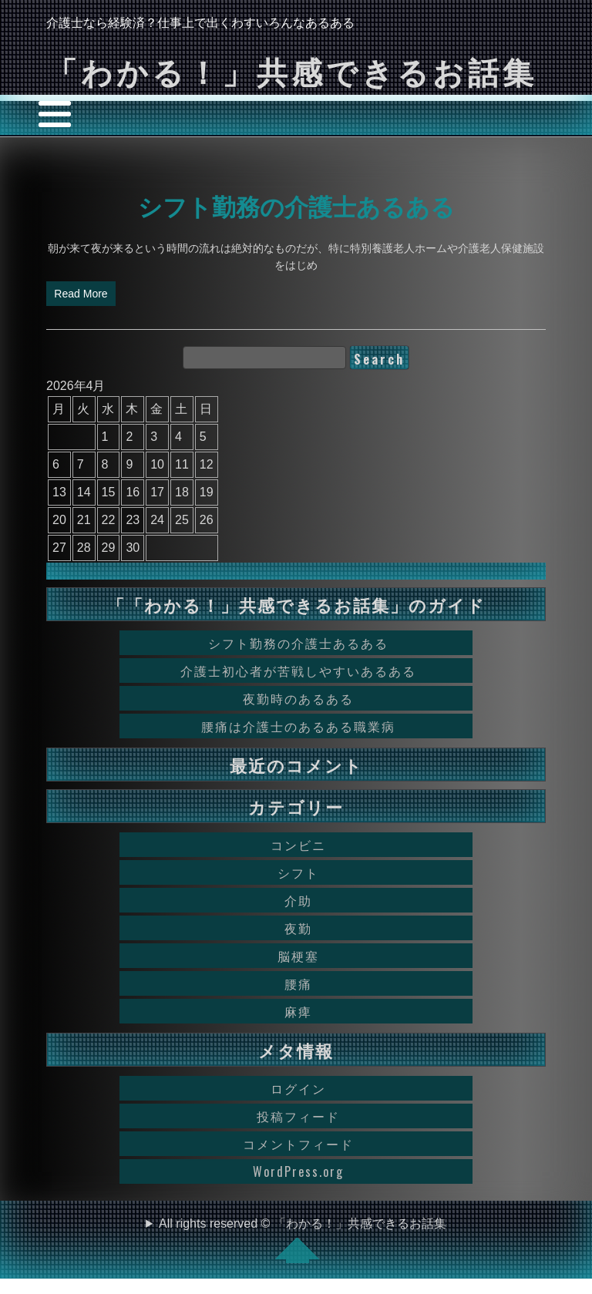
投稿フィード (298, 1116)
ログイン (298, 1088)
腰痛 (298, 983)
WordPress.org (298, 1171)
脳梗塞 (298, 955)
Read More (80, 293)
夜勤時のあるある (298, 698)
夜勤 (298, 928)
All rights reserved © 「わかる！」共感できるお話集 (302, 1240)
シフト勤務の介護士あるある (296, 205)
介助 (298, 900)
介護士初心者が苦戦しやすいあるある (298, 670)
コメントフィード (298, 1143)
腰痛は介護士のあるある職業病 (298, 726)
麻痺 (298, 1011)
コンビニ (298, 844)
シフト (298, 872)
